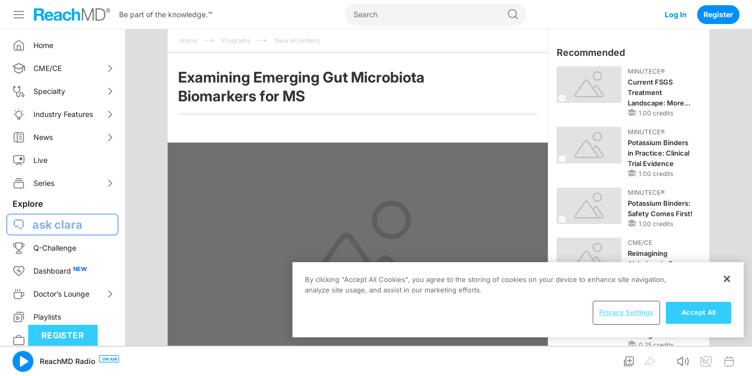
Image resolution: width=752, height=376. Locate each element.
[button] (23, 361)
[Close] (726, 278)
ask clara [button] (57, 224)
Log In (676, 14)
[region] (518, 299)
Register (718, 14)
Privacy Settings (626, 312)
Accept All (698, 312)
